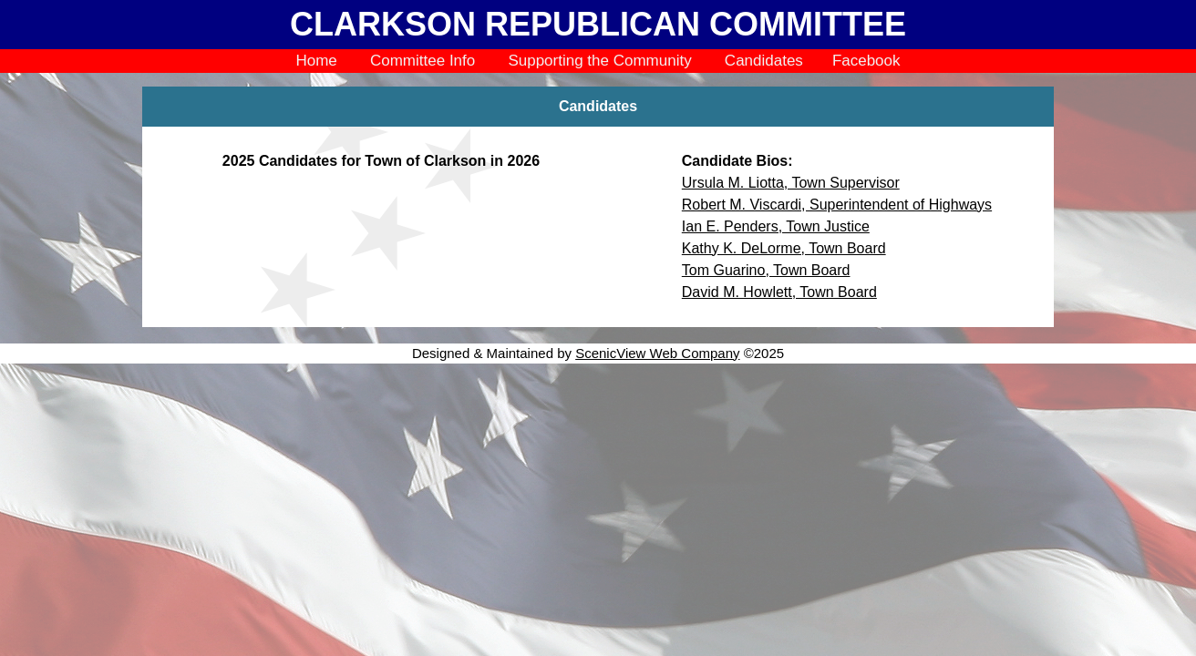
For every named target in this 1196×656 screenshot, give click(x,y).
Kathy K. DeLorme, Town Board (784, 248)
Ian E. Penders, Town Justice (776, 226)
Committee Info (422, 60)
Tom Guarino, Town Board (766, 270)
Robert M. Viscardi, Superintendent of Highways (837, 204)
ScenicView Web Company (657, 353)
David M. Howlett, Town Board (779, 292)
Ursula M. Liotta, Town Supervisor (791, 182)
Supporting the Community (599, 60)
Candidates (764, 60)
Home (315, 60)
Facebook (866, 60)
